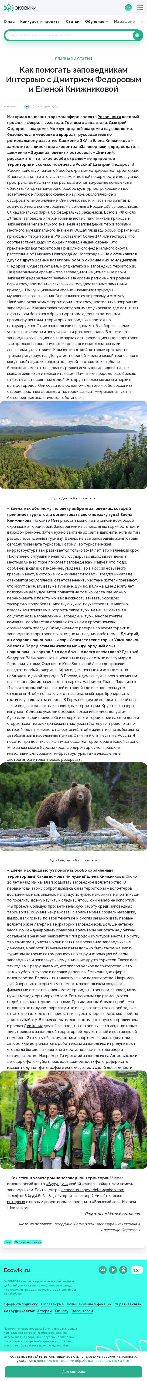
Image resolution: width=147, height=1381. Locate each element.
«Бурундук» (57, 1184)
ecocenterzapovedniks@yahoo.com (92, 1190)
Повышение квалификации (89, 1304)
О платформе (52, 1304)
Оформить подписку (21, 1304)
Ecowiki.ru (17, 1270)
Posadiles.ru (109, 117)
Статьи (72, 21)
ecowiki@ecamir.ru (56, 1345)
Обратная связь (128, 1304)
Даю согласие (73, 1372)
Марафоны (124, 21)
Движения (33, 1026)
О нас (9, 21)
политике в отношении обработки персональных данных (83, 1361)
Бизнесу (61, 1311)
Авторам (44, 1311)
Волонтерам (82, 1311)
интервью (16, 1202)
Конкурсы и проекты (40, 21)
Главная (64, 59)
